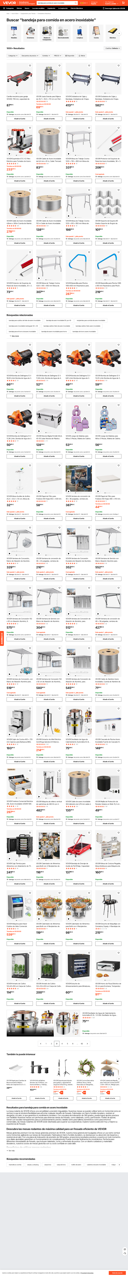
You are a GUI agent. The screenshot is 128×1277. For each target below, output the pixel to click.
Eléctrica (113, 38)
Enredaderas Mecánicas (44, 13)
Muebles (14, 38)
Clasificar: (109, 48)
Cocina (96, 38)
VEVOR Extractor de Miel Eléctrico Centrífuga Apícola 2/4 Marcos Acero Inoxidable (48, 741)
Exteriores (30, 38)
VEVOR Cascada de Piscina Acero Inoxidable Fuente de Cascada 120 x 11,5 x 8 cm (108, 741)
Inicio (8, 13)
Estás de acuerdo (117, 1273)
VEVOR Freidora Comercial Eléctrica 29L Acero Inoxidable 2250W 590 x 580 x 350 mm (20, 803)
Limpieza (80, 38)
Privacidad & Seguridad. (87, 1273)
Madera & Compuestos (47, 39)
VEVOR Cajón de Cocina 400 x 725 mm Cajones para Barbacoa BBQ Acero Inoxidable (19, 741)
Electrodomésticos (63, 38)
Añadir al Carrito (19, 119)
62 (82, 1044)
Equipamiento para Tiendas (28, 13)
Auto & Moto (15, 13)
